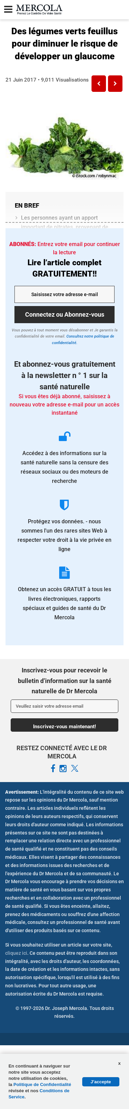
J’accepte (100, 1081)
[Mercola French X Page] (74, 769)
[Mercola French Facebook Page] (53, 769)
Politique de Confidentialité (42, 1084)
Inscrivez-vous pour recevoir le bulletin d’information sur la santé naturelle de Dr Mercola (64, 681)
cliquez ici (16, 953)
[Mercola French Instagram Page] (63, 769)
